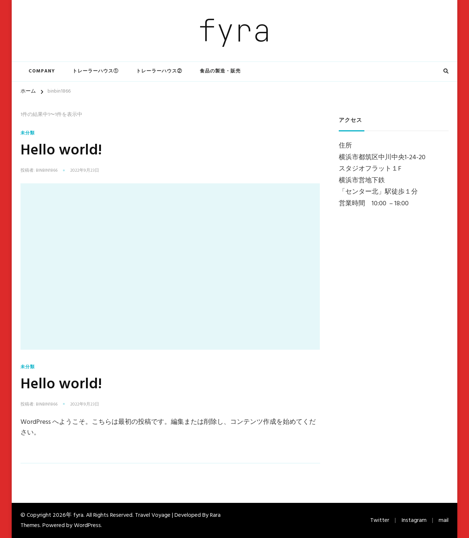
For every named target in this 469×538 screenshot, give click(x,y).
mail (444, 520)
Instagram (414, 520)
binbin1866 (46, 171)
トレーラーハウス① (95, 71)
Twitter (379, 520)
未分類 (27, 133)
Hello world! (61, 150)
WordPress (87, 525)
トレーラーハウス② (159, 71)
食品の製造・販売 (220, 71)
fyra (234, 30)
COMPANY (42, 71)
